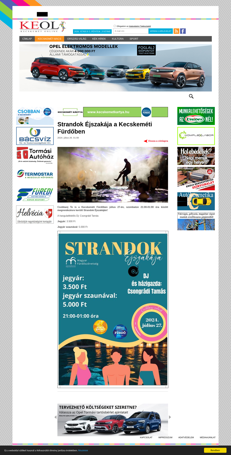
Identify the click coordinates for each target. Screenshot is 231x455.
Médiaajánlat (208, 437)
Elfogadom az (132, 26)
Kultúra (118, 38)
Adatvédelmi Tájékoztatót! (140, 26)
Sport (134, 38)
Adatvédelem (186, 437)
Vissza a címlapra (158, 141)
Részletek (83, 450)
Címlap (27, 38)
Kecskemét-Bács (49, 38)
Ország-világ (76, 38)
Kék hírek (99, 38)
